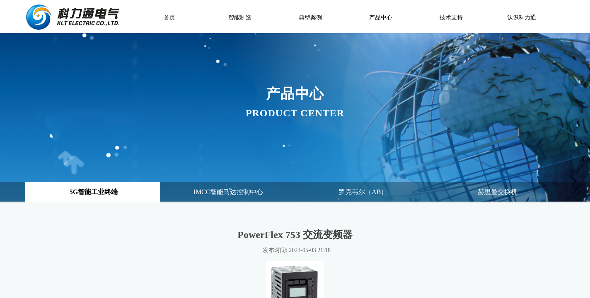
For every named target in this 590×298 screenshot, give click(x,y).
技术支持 (451, 17)
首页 (169, 17)
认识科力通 (521, 17)
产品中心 (380, 17)
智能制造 (239, 17)
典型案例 (310, 17)
